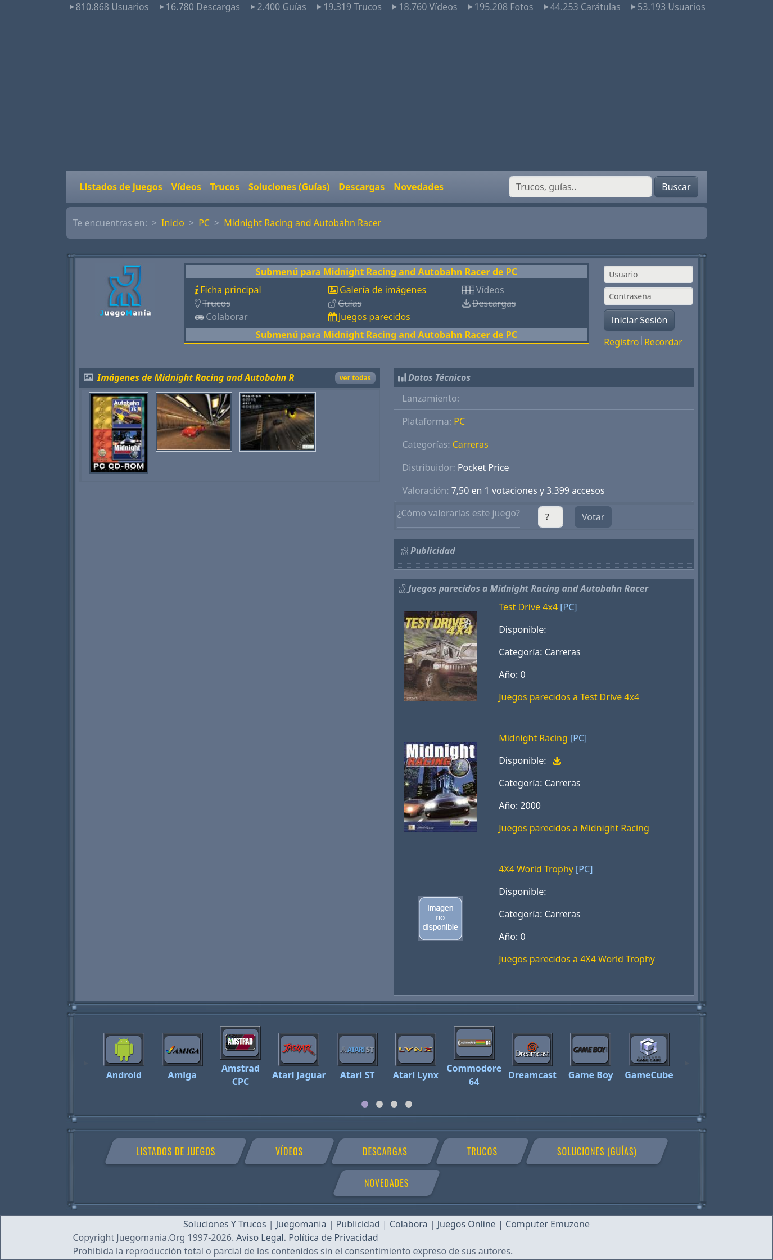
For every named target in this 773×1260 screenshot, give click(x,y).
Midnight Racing (533, 738)
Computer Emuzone (547, 1224)
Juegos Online (466, 1224)
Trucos (224, 187)
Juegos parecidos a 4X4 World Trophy (577, 959)
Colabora (409, 1224)
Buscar (676, 187)
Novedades (419, 187)
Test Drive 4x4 (528, 607)
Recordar (663, 342)
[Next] (687, 1058)
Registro (621, 342)
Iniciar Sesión (639, 320)
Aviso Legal (259, 1237)
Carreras (471, 444)
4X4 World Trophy (536, 869)
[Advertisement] (386, 92)
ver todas (355, 377)
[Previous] (86, 1058)
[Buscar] (580, 186)
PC (204, 223)
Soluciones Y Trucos (224, 1224)
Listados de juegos (121, 187)
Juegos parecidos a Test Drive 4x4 (569, 697)
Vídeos (186, 187)
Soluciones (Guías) (288, 187)
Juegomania (301, 1224)
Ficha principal (230, 290)
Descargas (361, 187)
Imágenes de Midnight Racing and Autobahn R (195, 377)
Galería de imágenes (383, 290)
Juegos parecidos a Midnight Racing (574, 828)
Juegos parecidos (374, 316)
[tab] (364, 1104)
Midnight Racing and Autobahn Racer (302, 223)
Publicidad (358, 1224)
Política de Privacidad (333, 1237)
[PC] (568, 607)
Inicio (172, 223)
